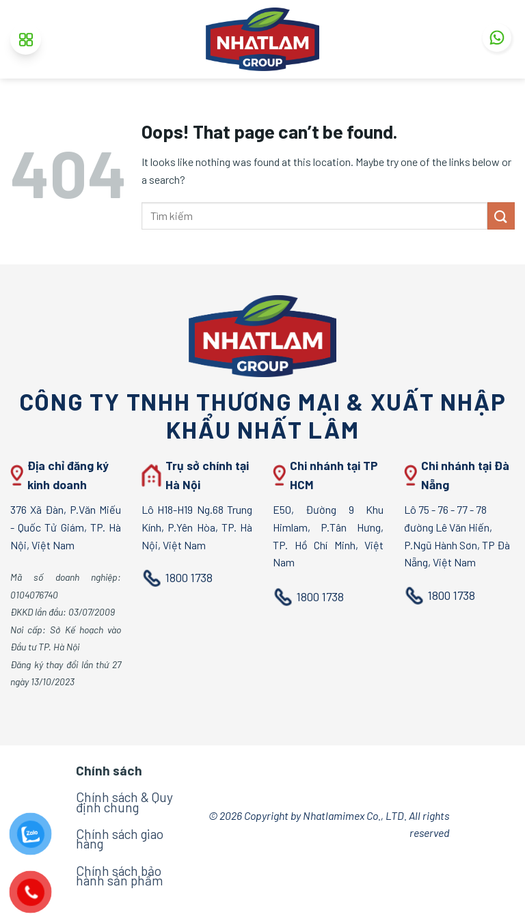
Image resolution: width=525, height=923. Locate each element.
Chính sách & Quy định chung (124, 801)
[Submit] (501, 215)
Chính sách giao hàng (119, 838)
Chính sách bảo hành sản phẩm (119, 875)
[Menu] (25, 39)
